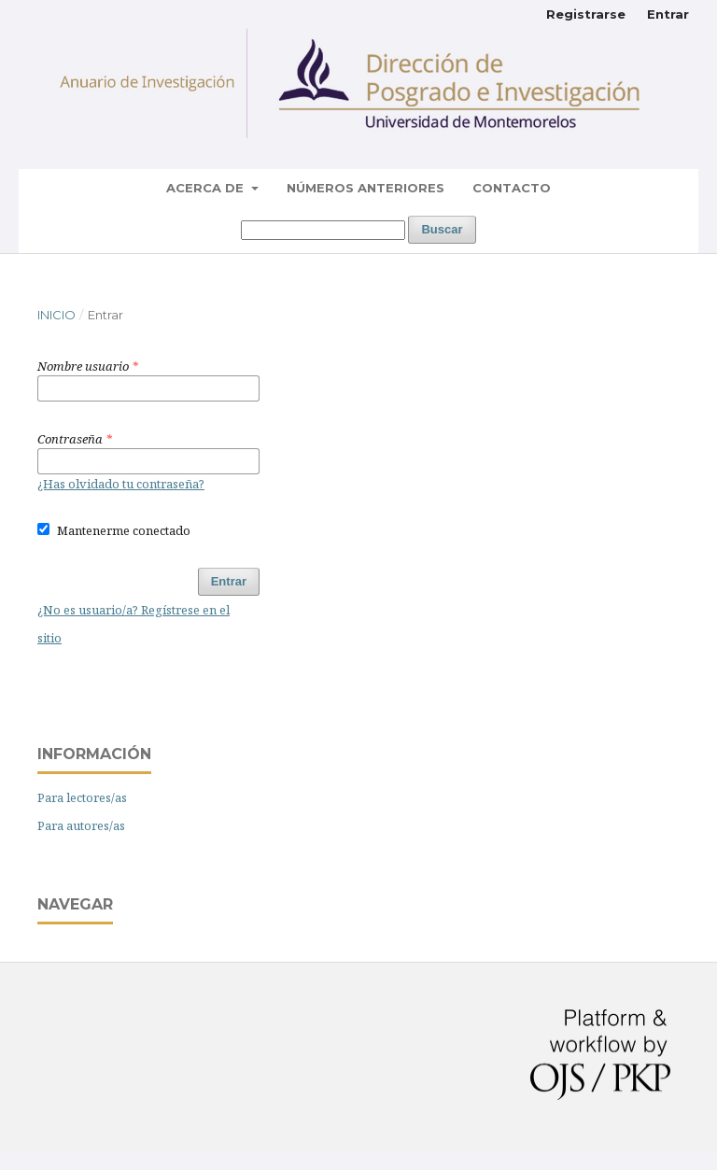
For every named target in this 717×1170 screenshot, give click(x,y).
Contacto (511, 187)
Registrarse (586, 14)
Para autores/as (81, 825)
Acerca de (206, 187)
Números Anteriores (365, 187)
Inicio (56, 314)
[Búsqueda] (323, 230)
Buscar (441, 229)
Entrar (668, 14)
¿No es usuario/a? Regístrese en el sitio (133, 623)
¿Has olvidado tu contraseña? (120, 483)
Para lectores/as (82, 797)
